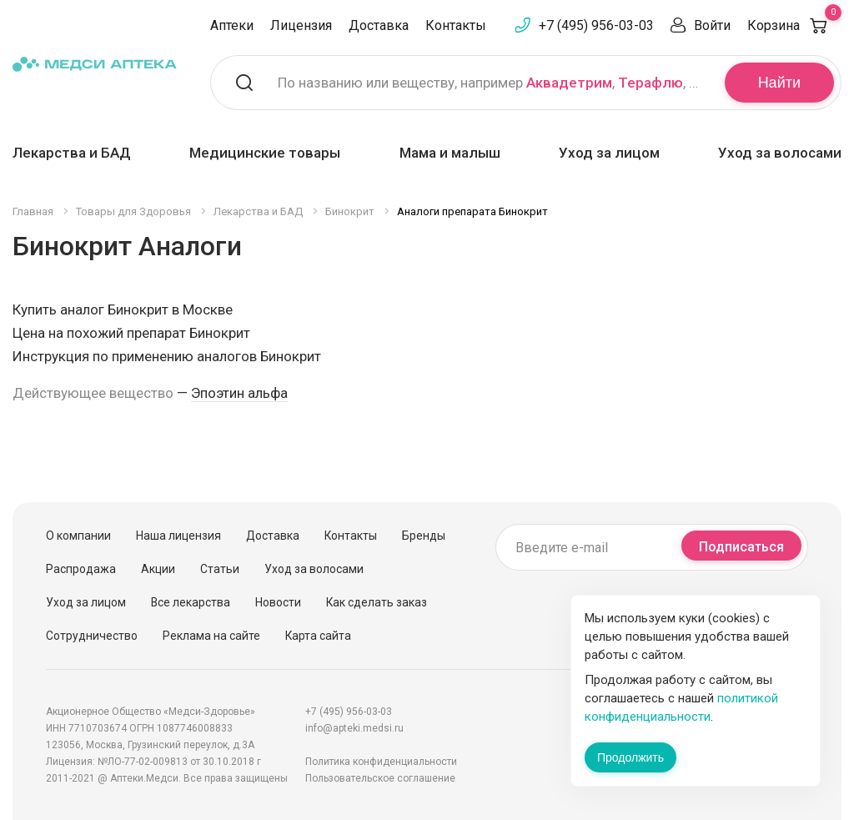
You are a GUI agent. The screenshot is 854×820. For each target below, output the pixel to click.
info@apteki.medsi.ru (354, 728)
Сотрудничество (92, 635)
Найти (779, 82)
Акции (158, 569)
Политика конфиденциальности (381, 761)
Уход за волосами (779, 152)
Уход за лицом (609, 152)
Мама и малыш (449, 152)
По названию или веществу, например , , (491, 82)
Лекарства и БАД (72, 152)
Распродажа (81, 569)
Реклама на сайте (211, 635)
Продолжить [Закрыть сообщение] (630, 757)
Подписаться (741, 547)
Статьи (219, 569)
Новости (278, 602)
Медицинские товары (264, 152)
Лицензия (301, 25)
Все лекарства (190, 602)
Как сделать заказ (376, 602)
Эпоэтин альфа (239, 393)
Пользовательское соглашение (380, 778)
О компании (78, 535)
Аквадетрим (569, 82)
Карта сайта (318, 635)
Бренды (423, 535)
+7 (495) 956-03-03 (596, 25)
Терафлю (650, 82)
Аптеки (232, 25)
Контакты (455, 25)
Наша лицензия (178, 535)
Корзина (794, 25)
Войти (712, 25)
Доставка (379, 25)
